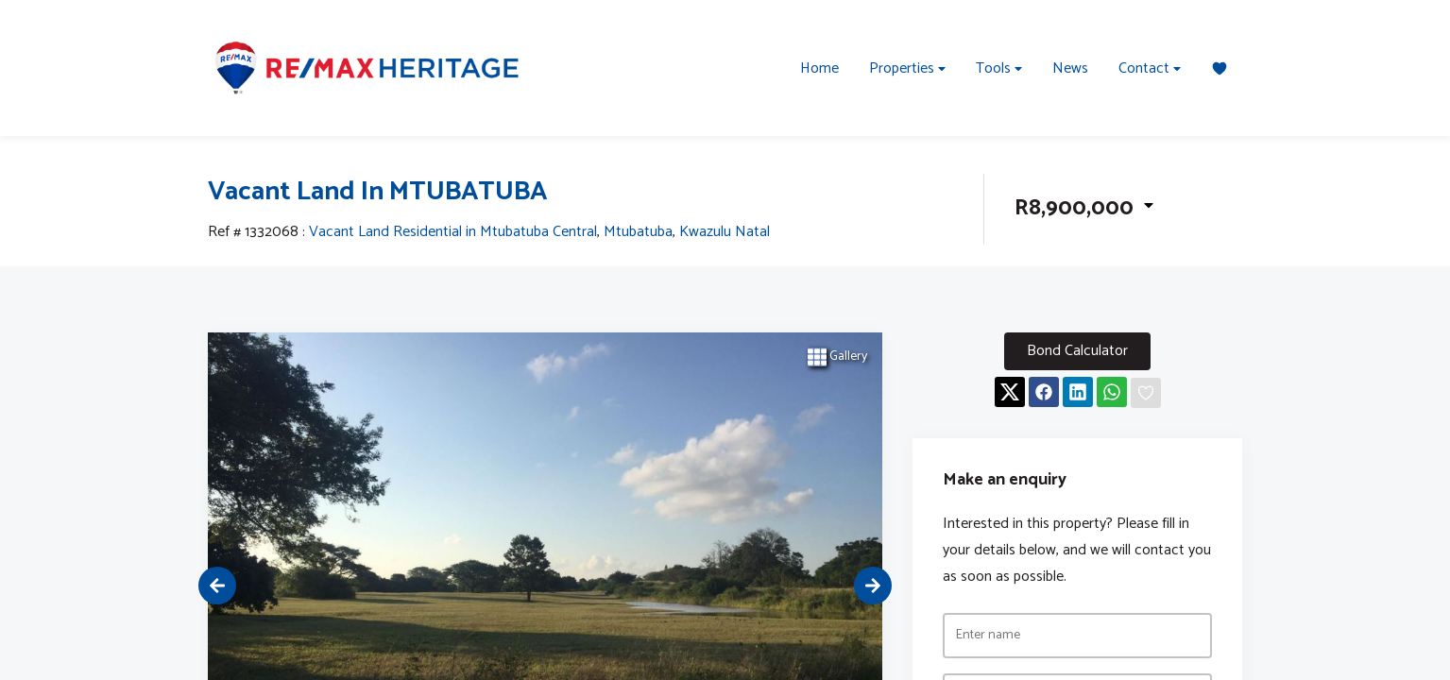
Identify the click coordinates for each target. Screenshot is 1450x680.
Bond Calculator (1077, 351)
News (1070, 68)
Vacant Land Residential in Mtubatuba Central (453, 232)
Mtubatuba (638, 232)
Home (819, 68)
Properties (907, 68)
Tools (999, 68)
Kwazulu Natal (724, 232)
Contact (1149, 68)
